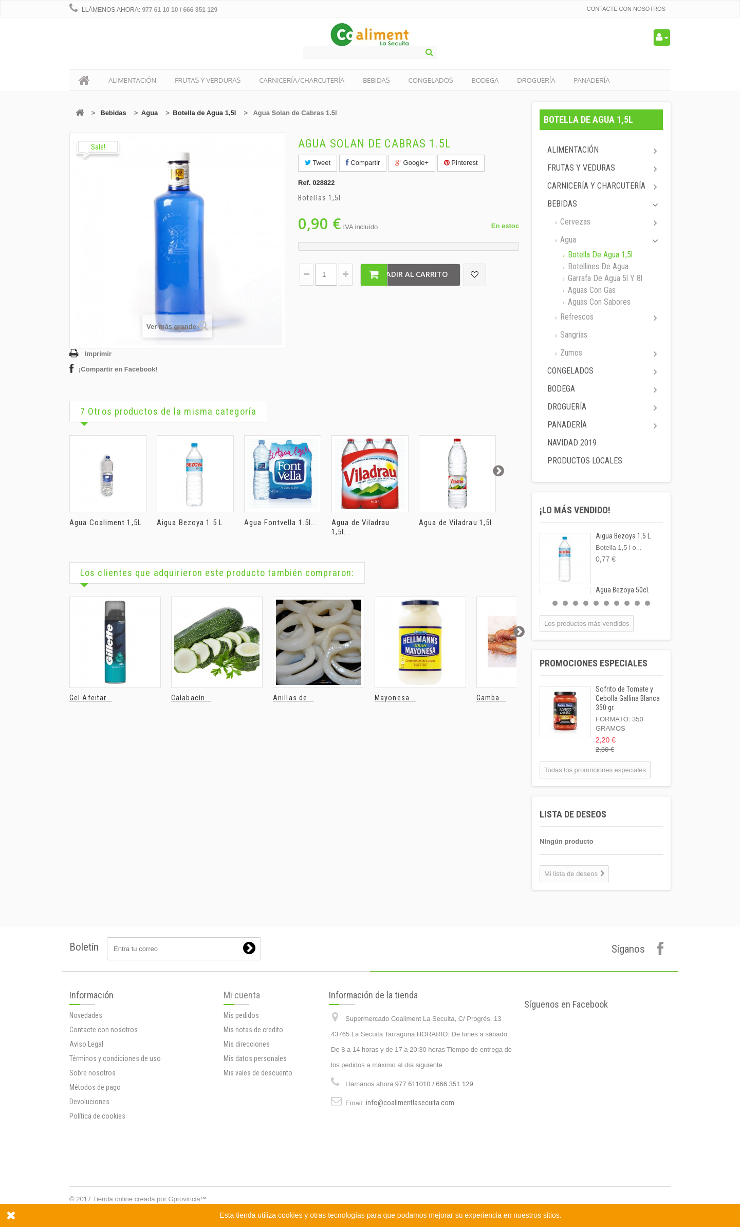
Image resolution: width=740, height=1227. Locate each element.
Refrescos (576, 317)
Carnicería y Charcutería (596, 186)
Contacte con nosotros (626, 9)
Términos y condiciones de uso (115, 1168)
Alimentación (573, 150)
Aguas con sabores (598, 302)
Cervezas (574, 222)
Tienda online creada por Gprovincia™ (150, 1199)
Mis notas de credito (253, 1106)
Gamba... (491, 698)
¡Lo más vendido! (575, 510)
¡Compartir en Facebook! (118, 369)
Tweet (317, 162)
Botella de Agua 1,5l (204, 113)
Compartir (363, 162)
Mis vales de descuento (258, 1149)
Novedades (85, 1125)
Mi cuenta (242, 1071)
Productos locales (584, 461)
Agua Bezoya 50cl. (623, 590)
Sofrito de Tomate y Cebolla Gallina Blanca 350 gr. (628, 698)
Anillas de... (293, 698)
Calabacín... (191, 698)
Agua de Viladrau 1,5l (455, 522)
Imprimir (98, 354)
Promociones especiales (593, 663)
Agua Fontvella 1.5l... (280, 522)
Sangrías (572, 335)
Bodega (561, 389)
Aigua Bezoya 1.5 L (190, 522)
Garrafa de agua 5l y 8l (604, 278)
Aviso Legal (86, 1154)
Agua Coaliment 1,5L (105, 522)
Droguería (566, 407)
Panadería (567, 425)
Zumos (570, 353)
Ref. (304, 183)
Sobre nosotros (92, 1183)
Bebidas (113, 113)
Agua (149, 113)
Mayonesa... (395, 698)
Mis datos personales (255, 1134)
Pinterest (461, 162)
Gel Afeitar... (90, 698)
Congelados (570, 371)
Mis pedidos (241, 1091)
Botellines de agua (597, 266)
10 (647, 603)
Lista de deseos (573, 814)
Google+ (412, 162)
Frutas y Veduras (581, 168)
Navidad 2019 (572, 443)
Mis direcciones (247, 1120)
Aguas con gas (591, 290)
